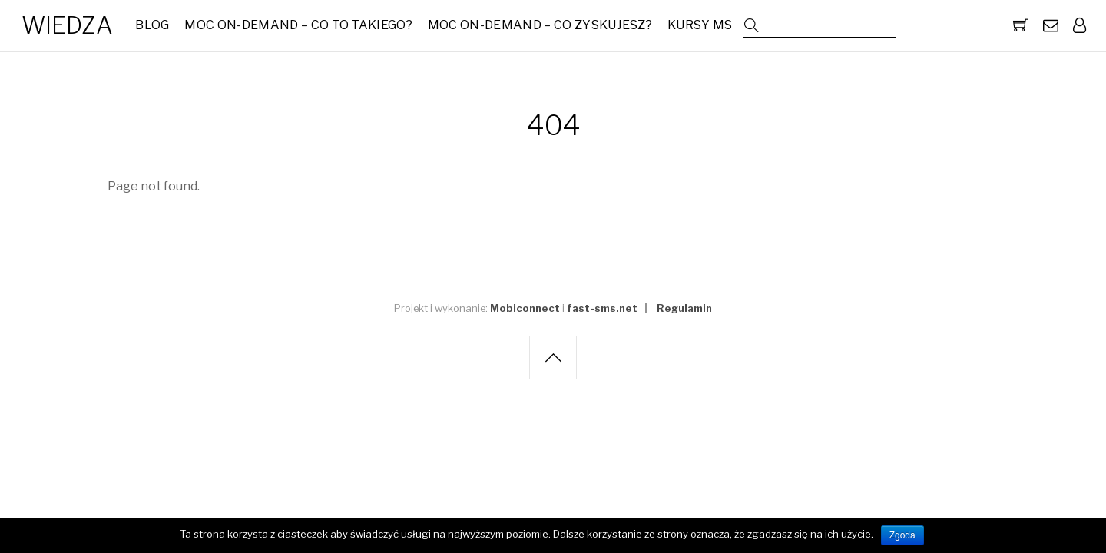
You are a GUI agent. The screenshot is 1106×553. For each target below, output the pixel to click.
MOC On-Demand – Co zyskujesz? (540, 25)
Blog (152, 25)
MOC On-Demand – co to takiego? (298, 25)
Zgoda (902, 535)
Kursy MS (700, 25)
